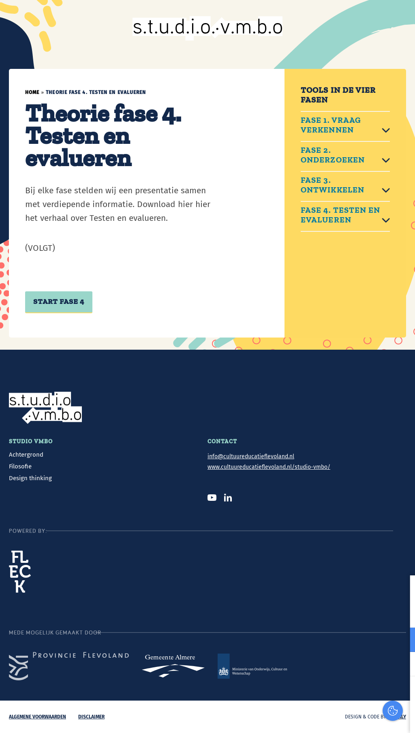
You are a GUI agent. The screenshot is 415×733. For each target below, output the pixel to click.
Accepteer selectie (349, 717)
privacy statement (378, 613)
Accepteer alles (349, 694)
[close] (405, 590)
